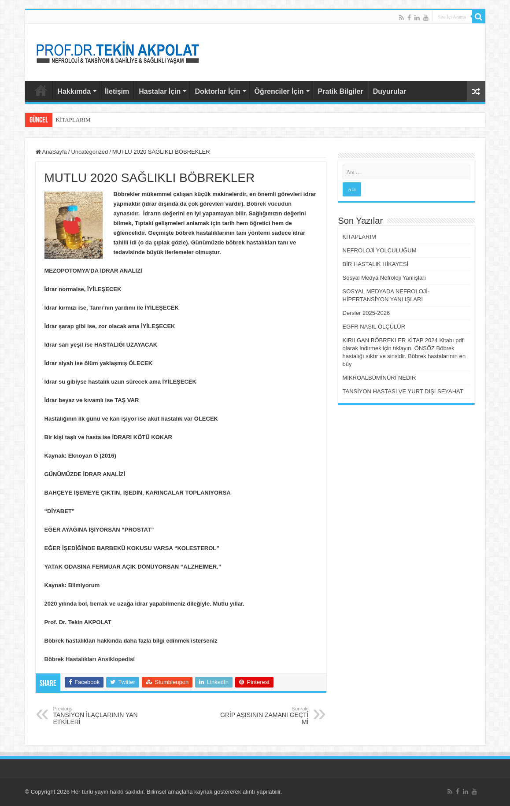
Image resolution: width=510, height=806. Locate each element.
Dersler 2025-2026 (366, 313)
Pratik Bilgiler (340, 91)
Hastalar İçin (160, 91)
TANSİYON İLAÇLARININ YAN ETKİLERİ (98, 715)
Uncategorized (89, 151)
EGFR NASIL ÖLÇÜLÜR (374, 326)
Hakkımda (74, 91)
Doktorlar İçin (217, 91)
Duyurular (390, 91)
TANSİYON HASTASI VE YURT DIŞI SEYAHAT (403, 391)
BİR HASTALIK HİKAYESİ (376, 264)
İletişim (117, 91)
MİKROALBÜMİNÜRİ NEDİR (379, 377)
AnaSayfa (41, 90)
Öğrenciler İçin (279, 91)
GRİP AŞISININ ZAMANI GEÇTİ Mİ (263, 715)
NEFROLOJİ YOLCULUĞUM (380, 250)
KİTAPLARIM (73, 119)
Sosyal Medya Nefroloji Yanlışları (384, 277)
